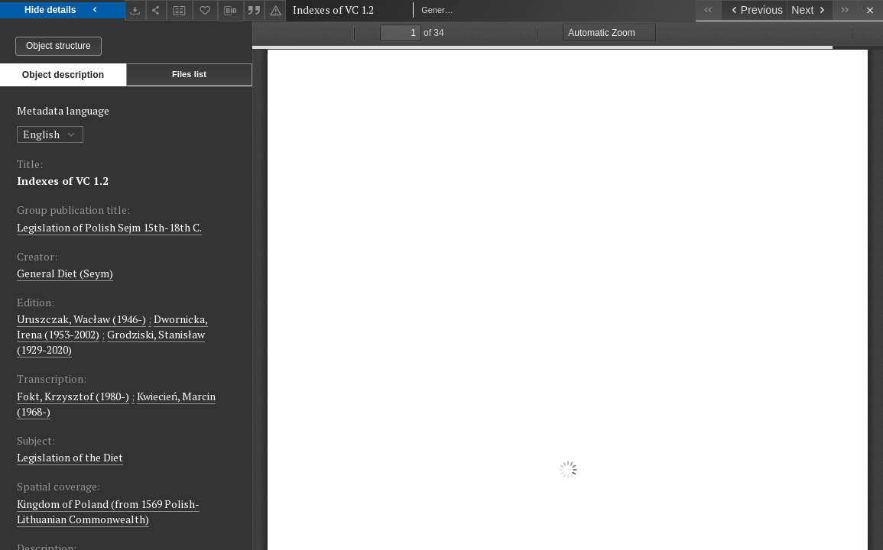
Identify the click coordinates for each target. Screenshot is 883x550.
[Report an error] (275, 10)
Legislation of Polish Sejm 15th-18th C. (109, 227)
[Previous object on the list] (754, 10)
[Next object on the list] (810, 10)
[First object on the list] (708, 10)
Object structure (58, 45)
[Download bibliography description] (231, 10)
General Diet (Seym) (65, 273)
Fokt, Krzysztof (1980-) (73, 396)
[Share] (156, 10)
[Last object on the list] (845, 10)
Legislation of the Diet (70, 457)
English (50, 134)
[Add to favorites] (206, 10)
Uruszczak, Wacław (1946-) (81, 319)
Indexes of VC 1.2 (63, 180)
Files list (189, 74)
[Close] (870, 10)
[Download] (135, 10)
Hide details (62, 10)
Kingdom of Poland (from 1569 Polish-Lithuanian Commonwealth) (108, 511)
